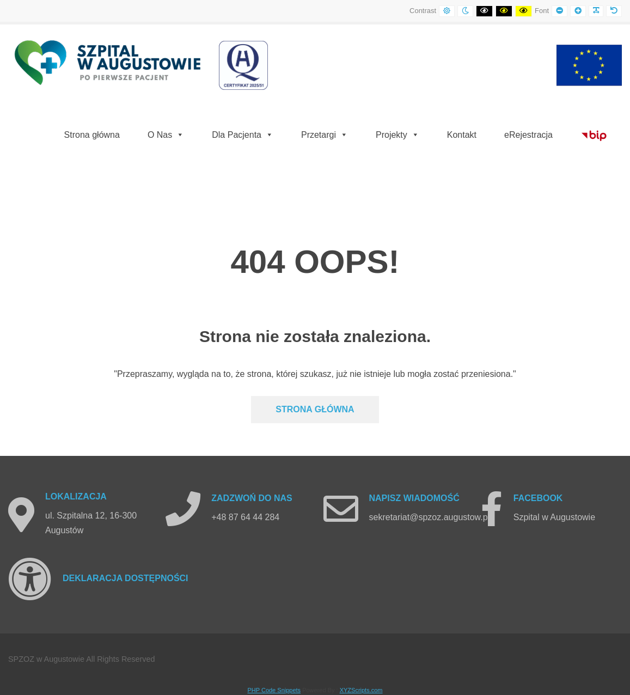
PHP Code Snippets (274, 690)
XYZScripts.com (361, 690)
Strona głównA (315, 409)
